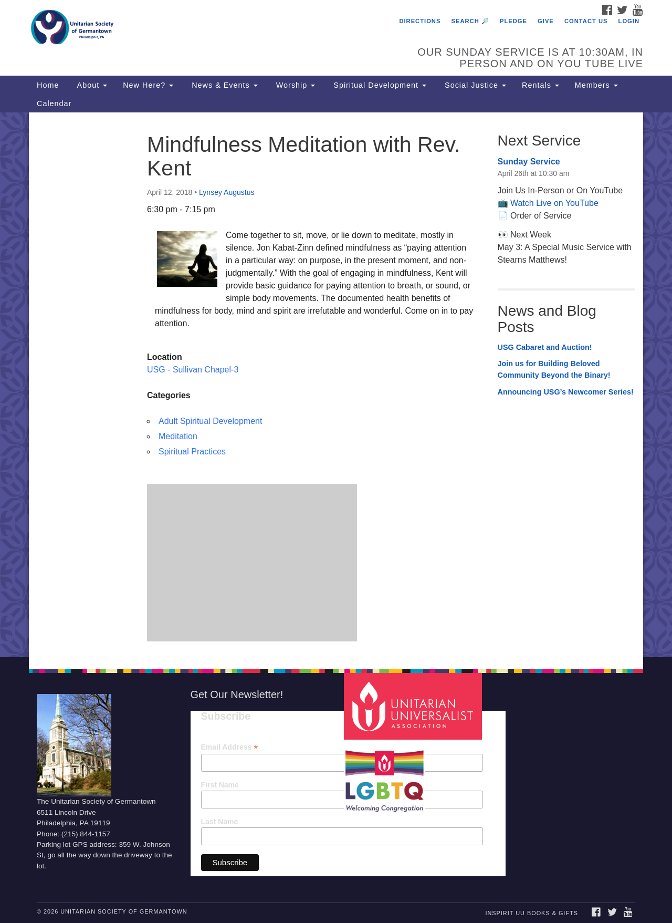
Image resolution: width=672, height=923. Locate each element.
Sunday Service (529, 161)
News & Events (223, 85)
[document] (336, 384)
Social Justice (474, 85)
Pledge (513, 21)
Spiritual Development (378, 85)
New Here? (148, 85)
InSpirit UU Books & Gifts (531, 913)
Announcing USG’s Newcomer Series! (566, 392)
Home (48, 85)
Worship (295, 85)
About (91, 85)
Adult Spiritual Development (210, 421)
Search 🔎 (470, 21)
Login (628, 21)
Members (596, 85)
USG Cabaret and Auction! (545, 347)
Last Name (219, 821)
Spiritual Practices (192, 451)
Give (546, 21)
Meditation (178, 436)
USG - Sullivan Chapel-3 (192, 369)
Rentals (540, 85)
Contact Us (586, 21)
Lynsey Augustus (226, 192)
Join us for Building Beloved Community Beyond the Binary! (554, 369)
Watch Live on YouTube (554, 203)
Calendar (54, 103)
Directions (419, 21)
